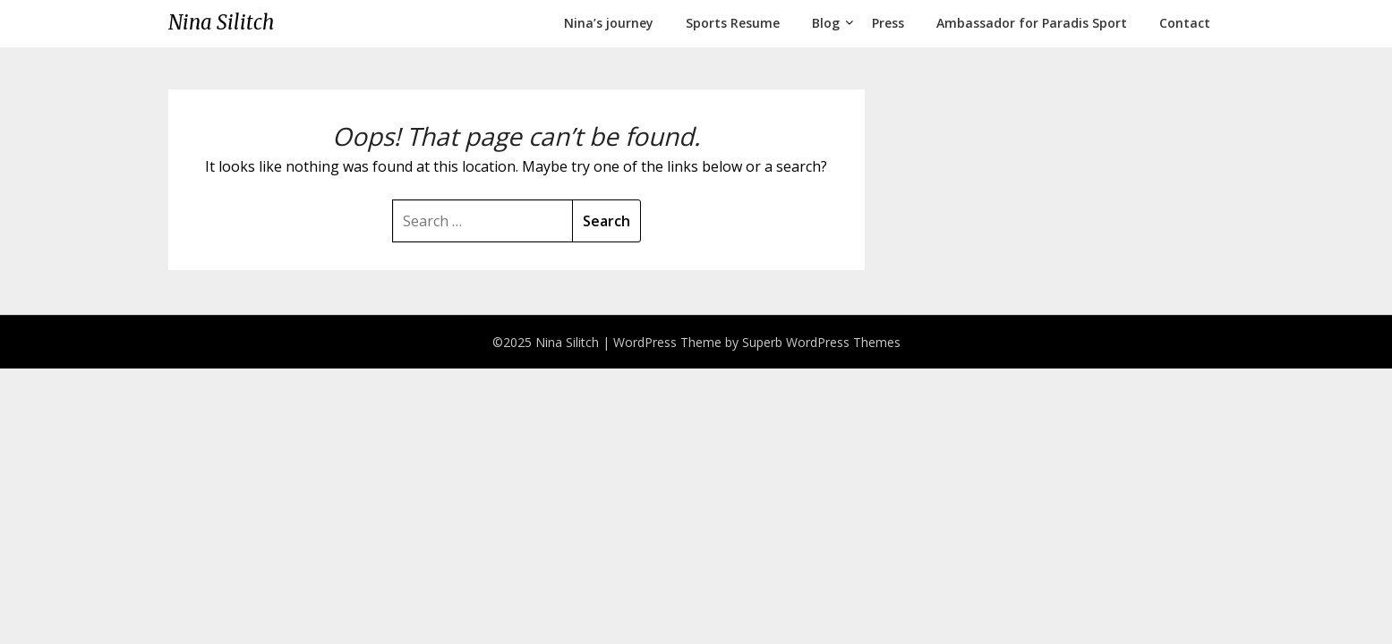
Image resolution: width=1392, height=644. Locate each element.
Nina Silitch (221, 22)
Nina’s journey (608, 22)
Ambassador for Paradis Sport (1031, 22)
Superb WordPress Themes (821, 342)
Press (888, 22)
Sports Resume (733, 22)
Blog (826, 22)
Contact (1184, 22)
